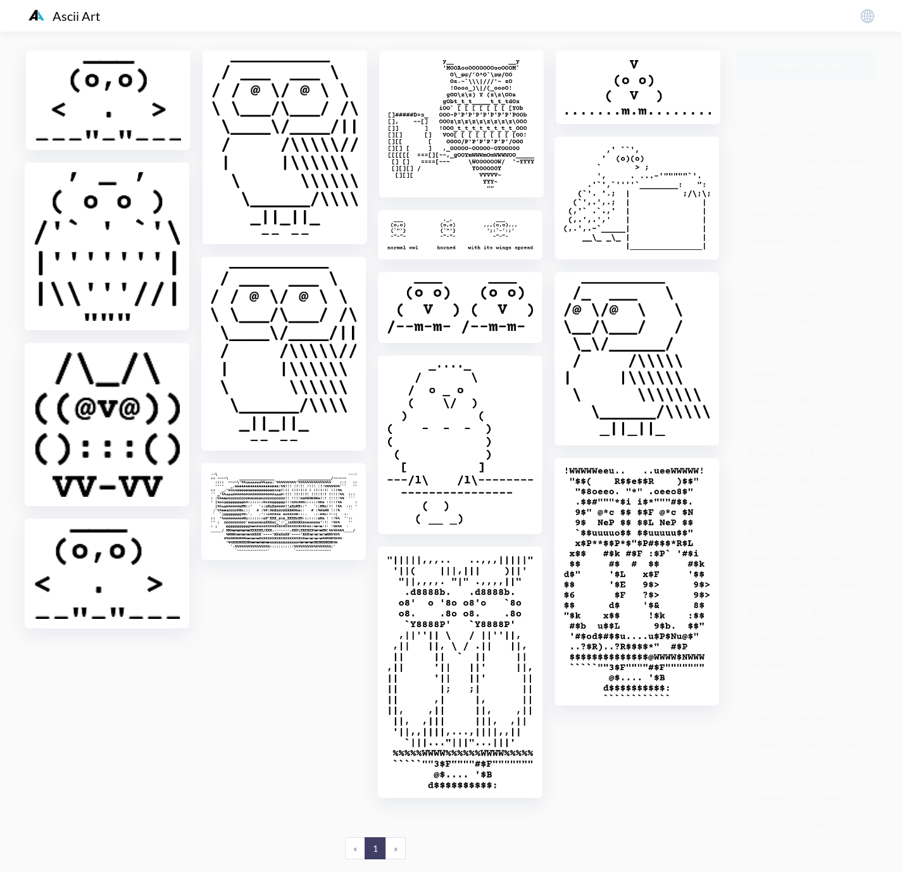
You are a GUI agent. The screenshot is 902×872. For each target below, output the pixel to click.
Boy (804, 585)
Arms (758, 292)
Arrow (804, 292)
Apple (759, 266)
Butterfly (765, 638)
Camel (760, 718)
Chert (816, 824)
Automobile (771, 372)
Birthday (807, 531)
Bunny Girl (769, 611)
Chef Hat (765, 824)
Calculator (768, 664)
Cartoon (810, 718)
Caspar (761, 744)
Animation (768, 239)
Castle (809, 744)
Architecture (817, 266)
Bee (806, 478)
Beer (845, 478)
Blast (801, 558)
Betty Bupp (769, 505)
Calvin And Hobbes (786, 691)
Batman (763, 478)
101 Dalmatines (815, 106)
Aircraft (763, 159)
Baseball (822, 425)
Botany (761, 585)
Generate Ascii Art (805, 65)
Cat (850, 744)
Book (842, 558)
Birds (758, 531)
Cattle (760, 771)
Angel (759, 213)
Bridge (847, 585)
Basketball (768, 452)
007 (755, 106)
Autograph (830, 345)
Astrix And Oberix (783, 319)
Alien (758, 186)
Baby (826, 372)
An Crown (810, 186)
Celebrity (811, 771)
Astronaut (767, 345)
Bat (816, 452)
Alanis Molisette (833, 159)
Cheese (828, 797)
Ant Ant (826, 239)
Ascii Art (64, 15)
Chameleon (770, 797)
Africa (810, 133)
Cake (814, 638)
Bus (818, 611)
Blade (759, 558)
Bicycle (827, 505)
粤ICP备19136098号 (777, 852)
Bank (803, 399)
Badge (760, 399)
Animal (806, 213)
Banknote (766, 425)
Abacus (762, 133)
